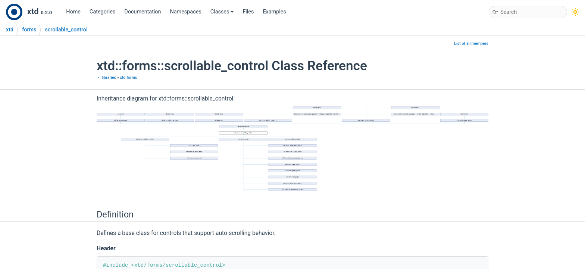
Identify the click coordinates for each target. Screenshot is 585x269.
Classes (222, 12)
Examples (274, 12)
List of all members (471, 43)
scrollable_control (66, 30)
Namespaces (185, 12)
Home (73, 12)
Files (248, 12)
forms (29, 30)
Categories (102, 12)
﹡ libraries (106, 77)
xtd (9, 30)
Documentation (142, 12)
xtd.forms (128, 77)
